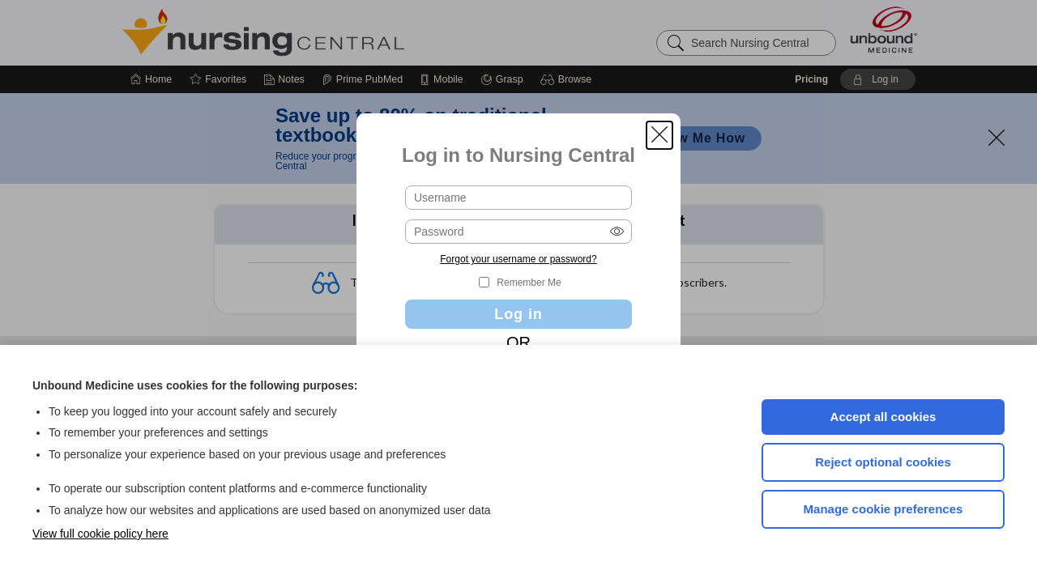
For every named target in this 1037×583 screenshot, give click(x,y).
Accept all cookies (883, 416)
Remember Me (529, 282)
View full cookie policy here (100, 533)
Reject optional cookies (883, 462)
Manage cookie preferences (883, 509)
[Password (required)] (518, 231)
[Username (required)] (518, 197)
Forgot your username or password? (518, 259)
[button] (659, 135)
